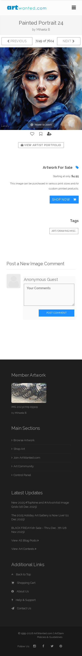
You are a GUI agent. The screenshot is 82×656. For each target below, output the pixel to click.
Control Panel (22, 475)
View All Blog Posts (25, 540)
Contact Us (21, 608)
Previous (17, 41)
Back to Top (21, 574)
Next (69, 41)
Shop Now (64, 199)
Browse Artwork (24, 440)
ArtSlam (59, 633)
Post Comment (56, 312)
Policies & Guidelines (49, 637)
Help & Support (23, 600)
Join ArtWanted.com (27, 457)
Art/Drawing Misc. (64, 231)
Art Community (24, 466)
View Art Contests (23, 548)
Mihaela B (43, 29)
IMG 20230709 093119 (24, 406)
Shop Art (19, 448)
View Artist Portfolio (41, 145)
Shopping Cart (23, 582)
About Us (20, 591)
